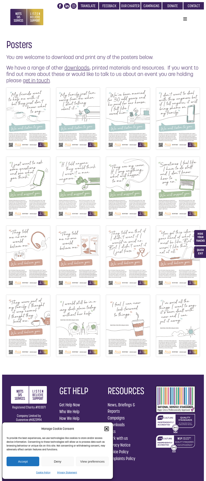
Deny (57, 461)
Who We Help (69, 411)
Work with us (118, 438)
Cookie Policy (43, 472)
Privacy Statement (67, 472)
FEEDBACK (109, 5)
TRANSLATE (88, 5)
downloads (76, 67)
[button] (106, 429)
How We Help (69, 418)
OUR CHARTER (130, 5)
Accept (23, 461)
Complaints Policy (121, 458)
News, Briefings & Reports (121, 408)
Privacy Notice (119, 445)
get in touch (36, 80)
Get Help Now (69, 405)
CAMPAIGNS (151, 5)
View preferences (92, 461)
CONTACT (194, 5)
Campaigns (116, 418)
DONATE (172, 5)
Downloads (116, 425)
